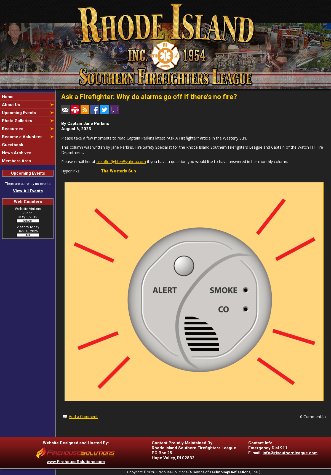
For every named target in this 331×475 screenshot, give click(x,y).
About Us (10, 104)
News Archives (16, 152)
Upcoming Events (18, 112)
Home (7, 96)
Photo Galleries (16, 120)
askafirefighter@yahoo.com (121, 161)
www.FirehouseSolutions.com (76, 461)
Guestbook (12, 144)
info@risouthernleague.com (290, 452)
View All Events (28, 190)
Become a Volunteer (21, 136)
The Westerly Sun (118, 171)
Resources (12, 128)
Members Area (16, 160)
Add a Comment (83, 416)
